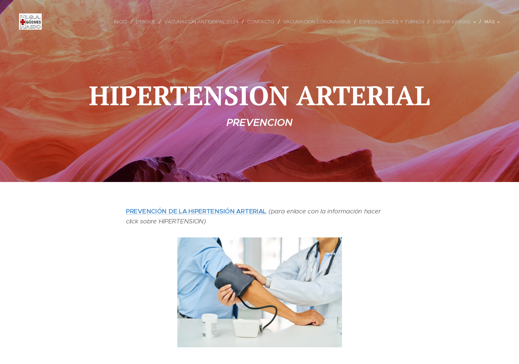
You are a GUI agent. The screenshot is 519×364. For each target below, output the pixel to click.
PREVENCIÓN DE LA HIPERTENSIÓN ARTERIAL (196, 211)
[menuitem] (118, 21)
